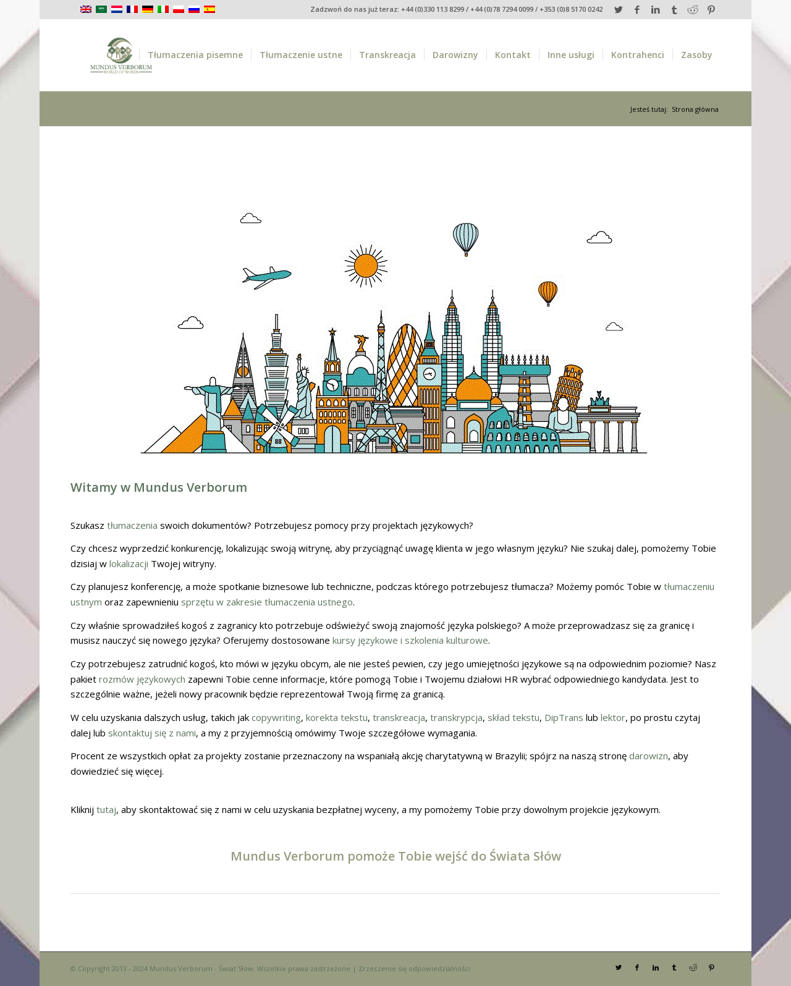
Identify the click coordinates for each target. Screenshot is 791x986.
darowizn (648, 755)
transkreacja (399, 717)
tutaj (106, 809)
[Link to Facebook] (637, 9)
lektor (613, 717)
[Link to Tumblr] (674, 9)
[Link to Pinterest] (711, 9)
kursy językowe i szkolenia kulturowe (410, 640)
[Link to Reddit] (692, 9)
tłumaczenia (132, 525)
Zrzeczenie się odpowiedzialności (414, 968)
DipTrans (563, 717)
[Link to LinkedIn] (655, 9)
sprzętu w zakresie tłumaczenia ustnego (267, 602)
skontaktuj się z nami (152, 733)
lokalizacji (128, 563)
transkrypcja (456, 717)
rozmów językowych (142, 679)
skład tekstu (513, 717)
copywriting (276, 717)
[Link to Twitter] (618, 9)
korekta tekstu (337, 717)
